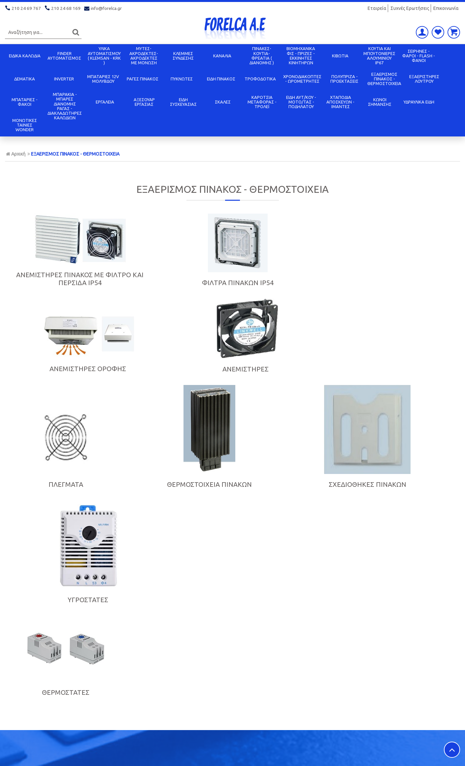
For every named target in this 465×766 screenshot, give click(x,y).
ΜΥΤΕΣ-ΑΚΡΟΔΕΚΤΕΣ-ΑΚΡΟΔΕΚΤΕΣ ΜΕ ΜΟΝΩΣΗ (143, 55)
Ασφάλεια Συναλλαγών (147, 694)
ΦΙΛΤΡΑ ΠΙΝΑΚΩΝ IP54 (174, 282)
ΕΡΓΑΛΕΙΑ (105, 102)
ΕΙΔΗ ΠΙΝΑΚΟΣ (221, 78)
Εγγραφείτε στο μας (234, 573)
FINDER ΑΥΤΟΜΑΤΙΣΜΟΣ (64, 55)
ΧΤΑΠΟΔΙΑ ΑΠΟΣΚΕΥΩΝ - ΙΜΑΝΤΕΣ (340, 102)
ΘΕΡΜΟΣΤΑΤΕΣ (58, 489)
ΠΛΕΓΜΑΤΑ (58, 398)
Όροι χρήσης (134, 702)
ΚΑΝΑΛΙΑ (222, 55)
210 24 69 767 (23, 8)
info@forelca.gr (103, 8)
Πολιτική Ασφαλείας (257, 702)
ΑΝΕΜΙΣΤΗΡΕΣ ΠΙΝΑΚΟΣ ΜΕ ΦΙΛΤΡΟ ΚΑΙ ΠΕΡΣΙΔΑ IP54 (58, 278)
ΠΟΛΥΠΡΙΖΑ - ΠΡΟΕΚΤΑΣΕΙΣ (344, 78)
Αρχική (15, 154)
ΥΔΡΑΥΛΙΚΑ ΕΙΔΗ (419, 102)
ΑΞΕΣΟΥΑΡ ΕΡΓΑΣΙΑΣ (144, 101)
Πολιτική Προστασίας (31, 694)
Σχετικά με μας (23, 685)
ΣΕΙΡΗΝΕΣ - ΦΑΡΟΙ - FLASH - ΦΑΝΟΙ (418, 56)
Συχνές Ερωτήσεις (409, 8)
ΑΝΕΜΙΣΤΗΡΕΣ (406, 284)
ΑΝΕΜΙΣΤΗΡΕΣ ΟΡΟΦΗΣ (290, 283)
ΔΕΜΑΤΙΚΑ (24, 78)
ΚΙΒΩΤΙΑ (340, 55)
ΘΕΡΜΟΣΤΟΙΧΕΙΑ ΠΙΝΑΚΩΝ (174, 398)
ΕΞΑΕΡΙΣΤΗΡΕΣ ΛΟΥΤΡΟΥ (424, 78)
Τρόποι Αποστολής (256, 694)
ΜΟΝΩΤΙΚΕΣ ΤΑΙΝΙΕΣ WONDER (24, 125)
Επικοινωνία (446, 8)
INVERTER (64, 78)
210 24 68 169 (63, 8)
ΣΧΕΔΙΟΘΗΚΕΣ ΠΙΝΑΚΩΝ (290, 398)
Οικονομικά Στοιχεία (143, 685)
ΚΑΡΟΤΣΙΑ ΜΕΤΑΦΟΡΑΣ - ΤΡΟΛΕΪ (262, 102)
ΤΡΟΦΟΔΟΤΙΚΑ (260, 78)
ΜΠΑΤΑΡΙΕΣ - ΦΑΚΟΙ (25, 101)
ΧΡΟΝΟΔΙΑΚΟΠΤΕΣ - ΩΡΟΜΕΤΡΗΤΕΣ (302, 78)
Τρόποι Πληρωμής (254, 685)
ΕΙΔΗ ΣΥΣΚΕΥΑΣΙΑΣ (183, 101)
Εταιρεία (377, 8)
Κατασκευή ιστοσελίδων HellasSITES (418, 754)
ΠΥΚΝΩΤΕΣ (182, 78)
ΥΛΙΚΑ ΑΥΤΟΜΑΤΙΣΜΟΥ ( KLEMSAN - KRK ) (104, 55)
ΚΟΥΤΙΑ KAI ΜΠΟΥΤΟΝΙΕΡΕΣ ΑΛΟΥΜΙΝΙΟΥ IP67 (379, 55)
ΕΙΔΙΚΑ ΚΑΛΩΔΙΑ (25, 55)
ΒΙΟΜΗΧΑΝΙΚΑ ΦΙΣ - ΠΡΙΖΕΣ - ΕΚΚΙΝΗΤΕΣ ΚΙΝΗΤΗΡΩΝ (300, 55)
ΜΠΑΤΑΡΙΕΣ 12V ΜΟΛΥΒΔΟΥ (103, 78)
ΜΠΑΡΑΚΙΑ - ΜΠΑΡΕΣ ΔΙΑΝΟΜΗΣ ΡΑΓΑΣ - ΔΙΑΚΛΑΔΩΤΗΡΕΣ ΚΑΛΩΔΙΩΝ (65, 106)
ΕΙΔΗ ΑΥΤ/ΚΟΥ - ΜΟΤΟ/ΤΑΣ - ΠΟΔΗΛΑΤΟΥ (301, 102)
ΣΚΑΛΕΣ (223, 102)
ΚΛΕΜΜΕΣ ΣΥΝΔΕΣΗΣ (183, 55)
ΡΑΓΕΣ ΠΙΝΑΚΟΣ (142, 78)
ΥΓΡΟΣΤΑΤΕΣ (406, 398)
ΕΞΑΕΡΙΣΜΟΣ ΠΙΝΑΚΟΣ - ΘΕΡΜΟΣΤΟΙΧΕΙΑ (384, 79)
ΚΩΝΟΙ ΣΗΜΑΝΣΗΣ (379, 101)
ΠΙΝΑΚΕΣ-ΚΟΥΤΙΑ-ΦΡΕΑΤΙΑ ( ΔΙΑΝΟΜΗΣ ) (261, 55)
